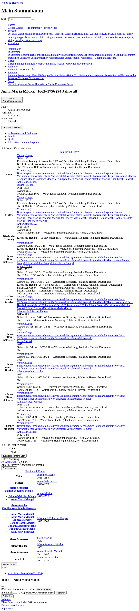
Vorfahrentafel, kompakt (80, 176)
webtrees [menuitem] (45, 27)
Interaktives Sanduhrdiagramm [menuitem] (66, 54)
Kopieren (61, 593)
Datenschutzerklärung (12, 605)
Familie (9, 490)
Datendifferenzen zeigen (16, 148)
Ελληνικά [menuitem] (110, 37)
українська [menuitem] (28, 40)
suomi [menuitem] (84, 37)
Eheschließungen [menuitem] (41, 75)
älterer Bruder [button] (19, 505)
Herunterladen (44, 589)
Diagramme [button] (14, 51)
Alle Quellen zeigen (14, 444)
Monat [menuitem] (26, 69)
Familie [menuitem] (54, 75)
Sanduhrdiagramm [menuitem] (125, 54)
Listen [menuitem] (11, 63)
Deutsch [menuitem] (43, 33)
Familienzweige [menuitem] (33, 63)
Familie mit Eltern (69, 151)
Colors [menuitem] (20, 27)
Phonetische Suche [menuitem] (45, 84)
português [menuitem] (50, 37)
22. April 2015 (9, 462)
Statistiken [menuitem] (14, 57)
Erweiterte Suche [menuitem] (64, 84)
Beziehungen (24, 173)
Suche (4, 19)
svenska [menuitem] (92, 37)
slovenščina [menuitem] (74, 37)
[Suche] (32, 19)
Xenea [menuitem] (53, 27)
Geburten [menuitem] (84, 75)
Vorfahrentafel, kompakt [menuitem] (93, 57)
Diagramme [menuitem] (14, 54)
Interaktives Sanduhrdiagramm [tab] (24, 142)
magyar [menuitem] (21, 37)
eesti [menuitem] (51, 33)
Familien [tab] (12, 136)
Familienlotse (9, 468)
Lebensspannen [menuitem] (91, 54)
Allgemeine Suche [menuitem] (25, 84)
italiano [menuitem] (130, 33)
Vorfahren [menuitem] (25, 57)
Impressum (7, 608)
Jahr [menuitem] (32, 69)
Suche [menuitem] (11, 84)
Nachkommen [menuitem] (108, 54)
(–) (25, 573)
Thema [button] (11, 24)
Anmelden (13, 43)
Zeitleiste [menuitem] (111, 57)
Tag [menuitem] (20, 69)
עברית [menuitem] (38, 40)
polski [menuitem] (41, 37)
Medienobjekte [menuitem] (74, 63)
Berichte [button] (12, 72)
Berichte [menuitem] (12, 75)
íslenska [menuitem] (121, 33)
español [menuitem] (94, 33)
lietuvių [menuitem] (12, 37)
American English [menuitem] (63, 33)
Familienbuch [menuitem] (42, 54)
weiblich (12, 127)
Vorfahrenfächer (26, 176)
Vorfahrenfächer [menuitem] (39, 57)
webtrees (6, 599)
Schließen (7, 596)
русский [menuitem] (17, 40)
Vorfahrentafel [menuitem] (72, 57)
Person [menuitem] (109, 75)
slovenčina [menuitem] (62, 37)
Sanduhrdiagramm (105, 173)
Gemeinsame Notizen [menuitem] (54, 63)
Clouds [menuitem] (12, 27)
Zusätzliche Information (14, 456)
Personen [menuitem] (87, 63)
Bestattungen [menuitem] (24, 75)
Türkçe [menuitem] (101, 37)
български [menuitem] (121, 37)
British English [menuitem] (81, 33)
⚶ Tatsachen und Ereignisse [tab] (22, 133)
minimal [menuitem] (35, 27)
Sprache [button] (12, 30)
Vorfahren (120, 173)
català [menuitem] (21, 33)
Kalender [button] (13, 66)
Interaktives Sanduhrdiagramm (62, 173)
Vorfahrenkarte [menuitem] (56, 57)
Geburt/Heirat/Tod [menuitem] (69, 75)
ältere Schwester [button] (19, 487)
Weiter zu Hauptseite (12, 2)
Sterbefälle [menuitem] (119, 75)
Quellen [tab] (12, 139)
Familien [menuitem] (20, 63)
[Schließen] (2, 586)
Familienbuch (38, 173)
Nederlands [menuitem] (31, 37)
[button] (25, 155)
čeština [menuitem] (28, 33)
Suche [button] (11, 81)
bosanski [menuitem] (13, 33)
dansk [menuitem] (35, 33)
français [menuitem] (103, 33)
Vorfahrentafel (59, 176)
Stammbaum (14, 48)
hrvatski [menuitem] (112, 33)
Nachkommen (87, 173)
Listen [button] (11, 60)
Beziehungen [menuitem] (28, 54)
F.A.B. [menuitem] (27, 27)
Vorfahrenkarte (43, 176)
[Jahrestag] (23, 589)
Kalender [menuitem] (13, 69)
